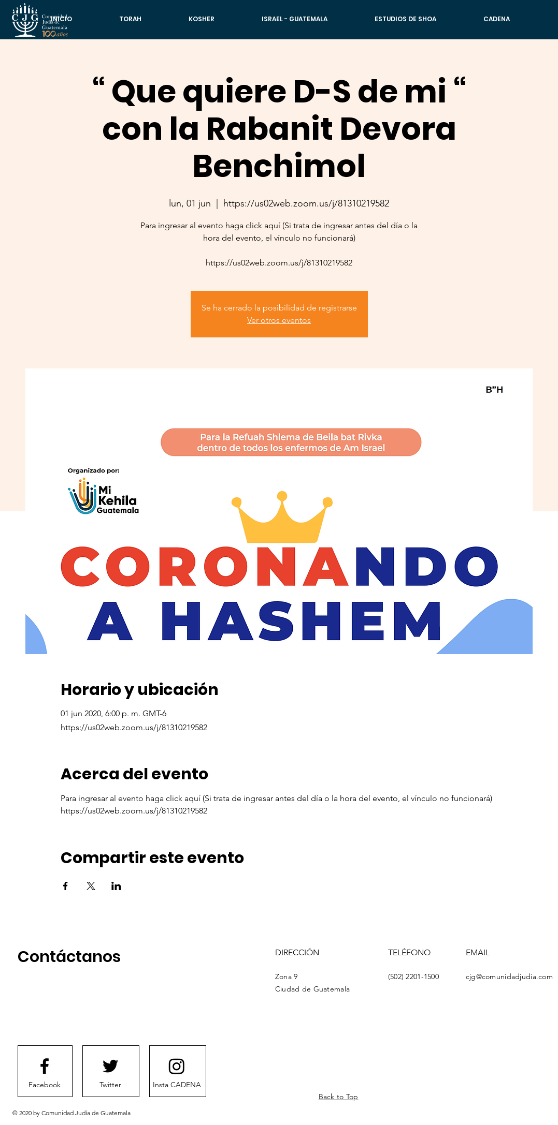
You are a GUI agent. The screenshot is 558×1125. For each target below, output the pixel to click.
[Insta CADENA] (176, 1085)
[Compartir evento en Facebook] (65, 886)
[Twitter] (110, 1085)
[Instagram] (176, 1066)
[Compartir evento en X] (91, 886)
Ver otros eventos (279, 320)
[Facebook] (44, 1085)
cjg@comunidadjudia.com (509, 976)
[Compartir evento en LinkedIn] (116, 886)
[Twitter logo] (110, 1066)
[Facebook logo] (44, 1066)
